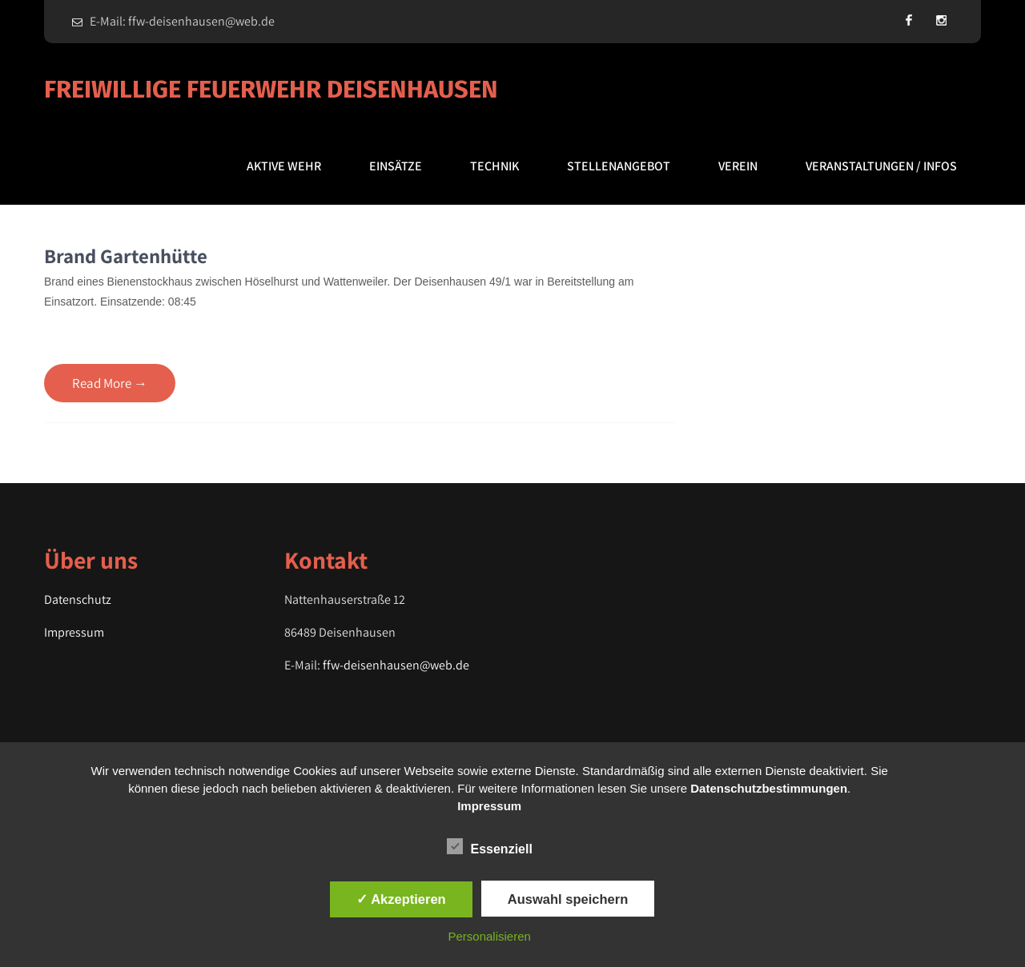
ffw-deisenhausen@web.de (396, 665)
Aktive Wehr (284, 166)
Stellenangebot (618, 166)
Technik (494, 166)
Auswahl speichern (568, 899)
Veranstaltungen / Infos (881, 166)
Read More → (109, 383)
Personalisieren (489, 936)
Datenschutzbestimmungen (768, 788)
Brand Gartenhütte (125, 255)
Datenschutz (77, 599)
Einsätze (395, 166)
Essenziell (490, 846)
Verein (738, 166)
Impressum (74, 632)
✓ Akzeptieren (401, 899)
